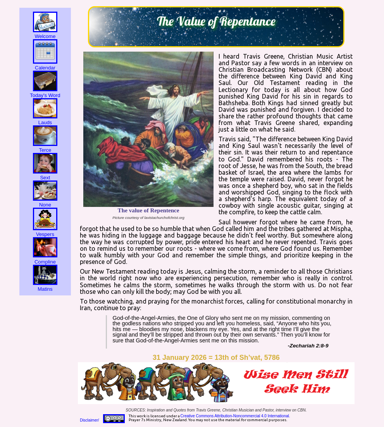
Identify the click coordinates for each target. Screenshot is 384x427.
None (45, 202)
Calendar (45, 65)
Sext (45, 175)
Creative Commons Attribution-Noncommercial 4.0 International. (235, 416)
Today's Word (45, 92)
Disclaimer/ (89, 420)
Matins (45, 286)
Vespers (45, 231)
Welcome (45, 33)
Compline (45, 258)
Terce (45, 147)
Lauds (45, 119)
